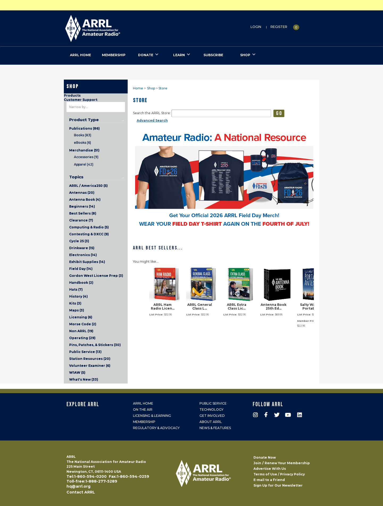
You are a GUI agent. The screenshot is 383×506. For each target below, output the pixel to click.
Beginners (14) (82, 206)
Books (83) (82, 135)
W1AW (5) (77, 373)
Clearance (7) (81, 220)
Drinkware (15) (81, 248)
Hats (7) (76, 289)
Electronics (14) (83, 255)
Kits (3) (75, 303)
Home (138, 88)
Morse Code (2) (82, 324)
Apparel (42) (83, 164)
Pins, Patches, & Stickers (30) (95, 345)
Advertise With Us (269, 469)
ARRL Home (143, 403)
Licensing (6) (80, 317)
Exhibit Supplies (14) (87, 262)
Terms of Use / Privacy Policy (279, 474)
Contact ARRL (80, 492)
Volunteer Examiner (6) (89, 366)
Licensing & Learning (152, 416)
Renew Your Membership (287, 463)
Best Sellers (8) (82, 213)
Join (257, 463)
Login (256, 27)
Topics (76, 177)
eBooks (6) (82, 143)
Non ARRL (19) (81, 331)
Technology (211, 410)
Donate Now (264, 457)
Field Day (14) (81, 269)
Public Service (213, 403)
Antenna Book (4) (85, 199)
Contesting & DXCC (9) (89, 234)
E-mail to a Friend (269, 480)
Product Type (84, 119)
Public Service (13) (85, 352)
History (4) (78, 296)
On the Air (142, 410)
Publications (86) (84, 128)
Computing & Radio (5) (89, 227)
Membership (144, 422)
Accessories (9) (86, 157)
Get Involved (212, 416)
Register (278, 27)
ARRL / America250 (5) (88, 186)
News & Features (215, 428)
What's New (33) (83, 379)
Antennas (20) (81, 193)
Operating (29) (82, 338)
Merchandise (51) (84, 150)
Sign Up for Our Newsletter (278, 485)
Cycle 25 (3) (79, 241)
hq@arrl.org (78, 486)
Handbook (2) (81, 283)
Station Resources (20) (89, 359)
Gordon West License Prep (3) (96, 276)
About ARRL (210, 422)
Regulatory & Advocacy (156, 428)
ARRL (114, 26)
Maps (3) (76, 310)
